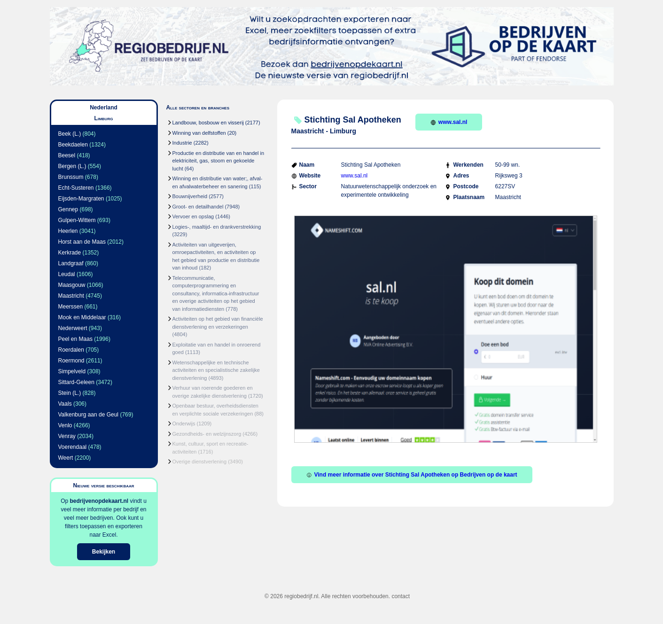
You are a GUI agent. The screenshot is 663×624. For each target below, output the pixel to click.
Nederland (103, 107)
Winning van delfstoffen (199, 133)
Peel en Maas (75, 339)
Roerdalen (71, 350)
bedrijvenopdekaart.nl (99, 501)
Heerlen (68, 231)
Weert (65, 458)
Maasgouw (72, 285)
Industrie (182, 143)
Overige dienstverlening (199, 461)
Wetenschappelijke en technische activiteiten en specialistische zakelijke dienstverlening (216, 370)
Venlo (65, 425)
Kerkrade (69, 252)
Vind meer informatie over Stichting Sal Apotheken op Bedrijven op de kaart (411, 474)
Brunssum (71, 177)
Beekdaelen (73, 144)
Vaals (65, 404)
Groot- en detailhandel (198, 206)
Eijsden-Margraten (81, 198)
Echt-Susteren (76, 188)
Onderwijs (183, 423)
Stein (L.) (69, 393)
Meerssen (70, 306)
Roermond (71, 360)
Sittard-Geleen (76, 382)
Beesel (67, 155)
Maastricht (71, 296)
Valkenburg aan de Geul (88, 414)
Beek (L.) (69, 134)
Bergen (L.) (72, 166)
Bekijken (103, 551)
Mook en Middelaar (82, 317)
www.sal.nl (449, 122)
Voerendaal (72, 447)
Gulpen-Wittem (77, 220)
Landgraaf (71, 263)
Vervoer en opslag (193, 216)
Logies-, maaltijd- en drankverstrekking (216, 227)
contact (400, 596)
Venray (67, 436)
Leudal (66, 274)
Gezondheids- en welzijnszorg (207, 434)
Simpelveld (72, 371)
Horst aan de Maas (82, 242)
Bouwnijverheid (190, 196)
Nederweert (72, 328)
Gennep (68, 209)
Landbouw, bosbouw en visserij (208, 122)
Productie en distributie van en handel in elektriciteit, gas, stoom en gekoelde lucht (218, 160)
